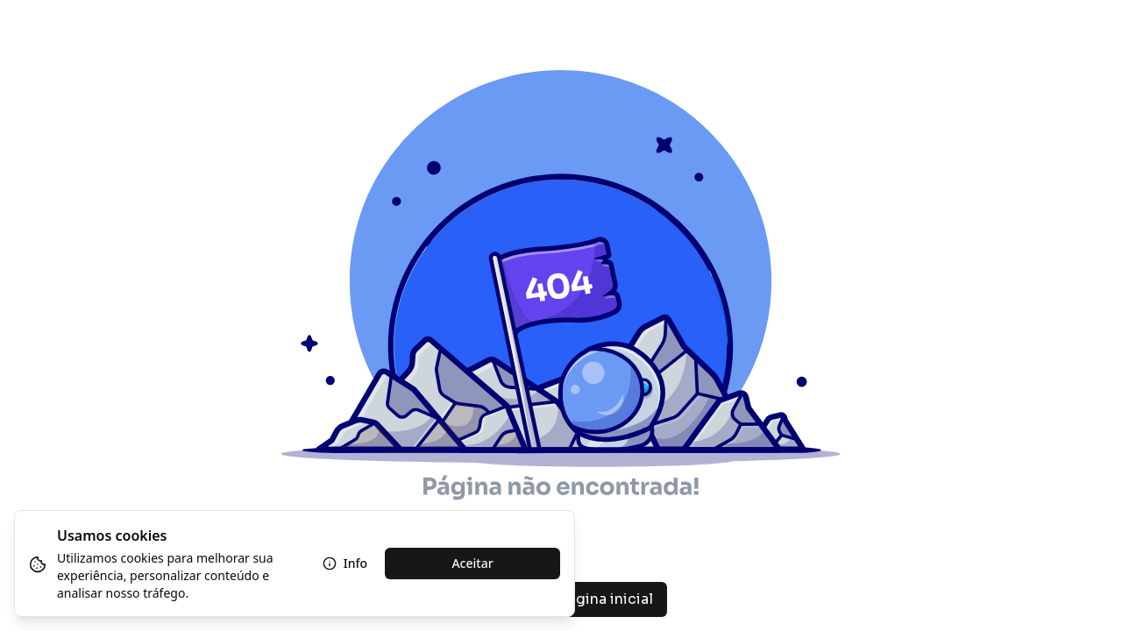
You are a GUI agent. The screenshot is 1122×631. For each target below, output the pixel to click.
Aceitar (472, 563)
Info (345, 563)
